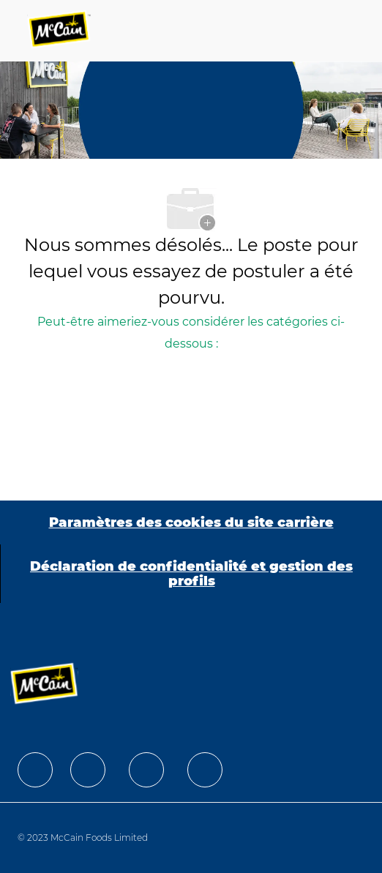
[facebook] (35, 769)
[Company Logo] (60, 31)
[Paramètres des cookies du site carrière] (191, 522)
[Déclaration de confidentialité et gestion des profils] (191, 573)
